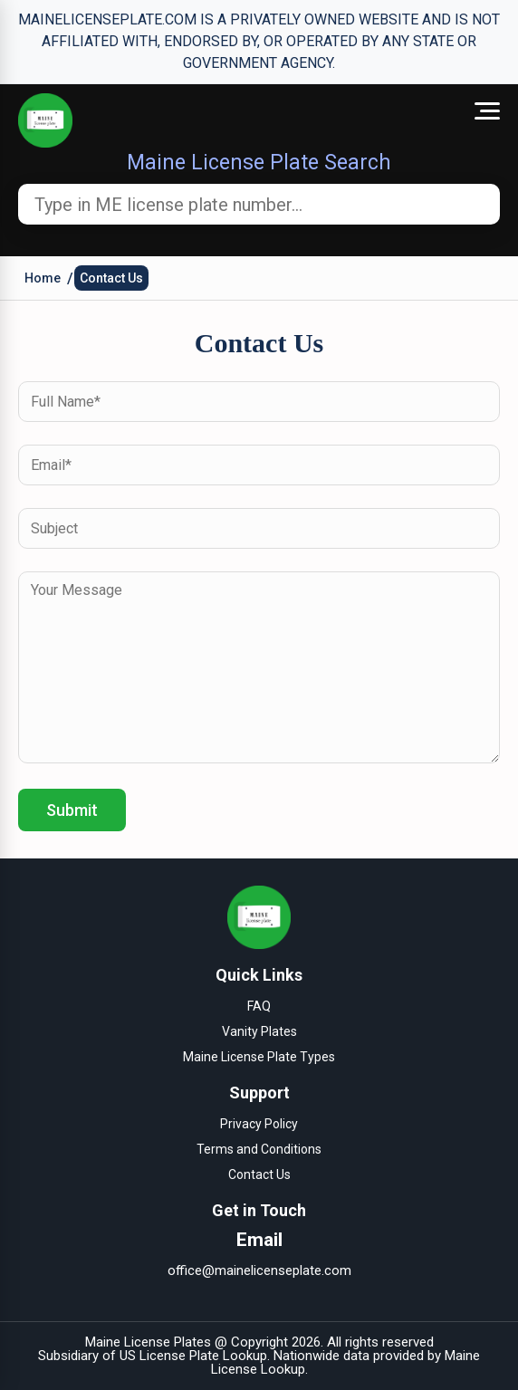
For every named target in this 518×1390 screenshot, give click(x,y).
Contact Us (111, 278)
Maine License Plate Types (259, 1057)
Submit (72, 810)
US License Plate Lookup (193, 1355)
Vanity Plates (259, 1031)
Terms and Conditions (259, 1149)
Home (42, 278)
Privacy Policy (259, 1124)
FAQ (259, 1006)
